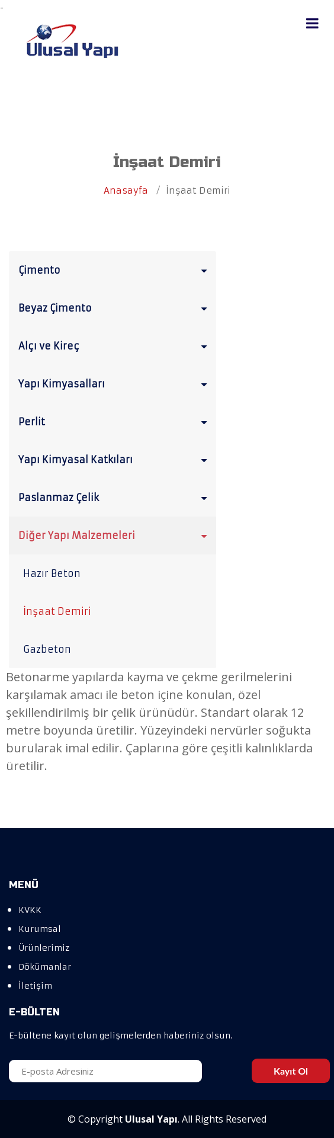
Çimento (114, 269)
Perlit (114, 421)
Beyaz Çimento (114, 307)
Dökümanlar (44, 966)
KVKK (29, 910)
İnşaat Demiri (57, 611)
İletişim (35, 985)
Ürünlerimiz (43, 948)
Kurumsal (39, 929)
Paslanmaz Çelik (114, 497)
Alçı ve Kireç (114, 345)
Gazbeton (47, 649)
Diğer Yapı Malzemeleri (114, 534)
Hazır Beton (52, 573)
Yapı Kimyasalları (114, 383)
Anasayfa (126, 190)
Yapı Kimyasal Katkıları (114, 459)
